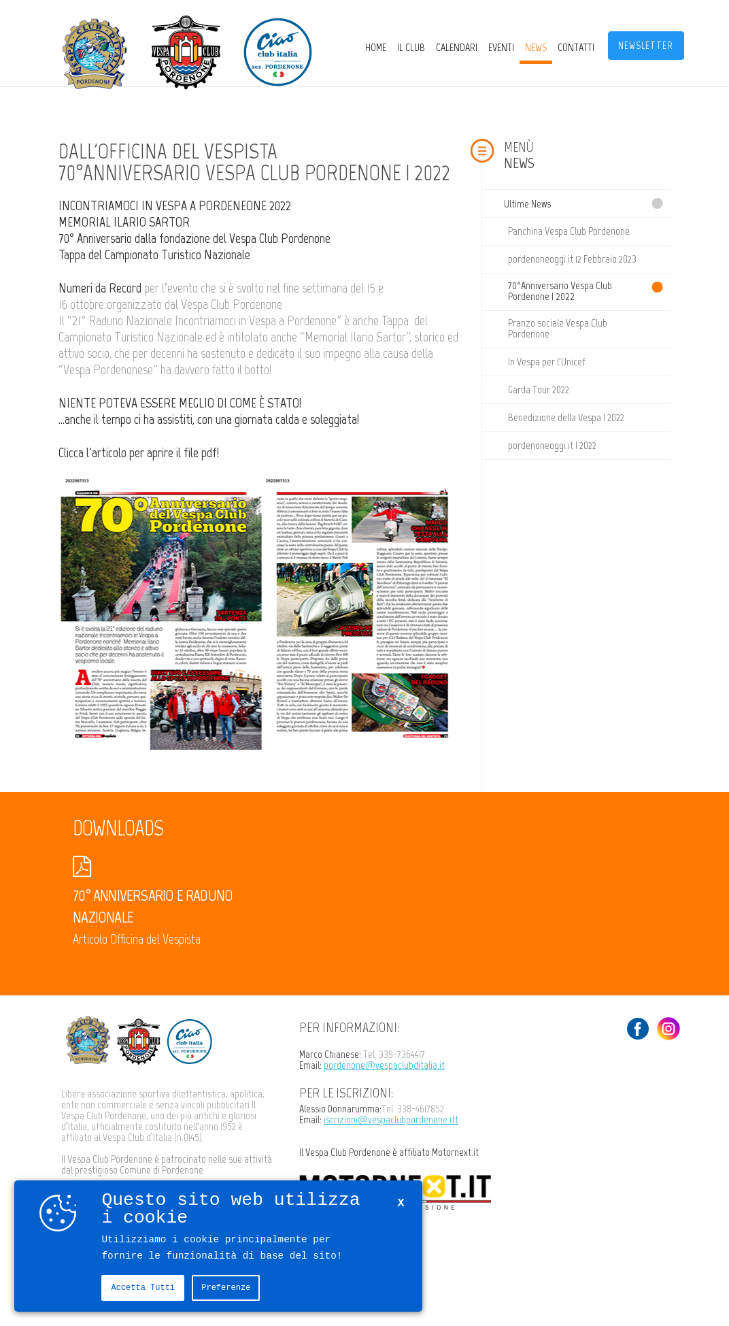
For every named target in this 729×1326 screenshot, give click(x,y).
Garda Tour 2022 (538, 389)
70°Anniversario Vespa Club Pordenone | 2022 (560, 291)
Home (375, 47)
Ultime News (527, 203)
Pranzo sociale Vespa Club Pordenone (557, 328)
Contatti (576, 47)
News (536, 47)
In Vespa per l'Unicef (547, 361)
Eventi (501, 47)
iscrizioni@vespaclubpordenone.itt (391, 1119)
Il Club (411, 47)
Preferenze (225, 1287)
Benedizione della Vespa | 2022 (566, 417)
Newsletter (645, 45)
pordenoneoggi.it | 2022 (552, 445)
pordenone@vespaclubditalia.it (384, 1065)
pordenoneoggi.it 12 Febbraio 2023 (572, 258)
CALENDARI (456, 47)
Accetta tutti (143, 1287)
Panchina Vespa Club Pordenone (569, 231)
